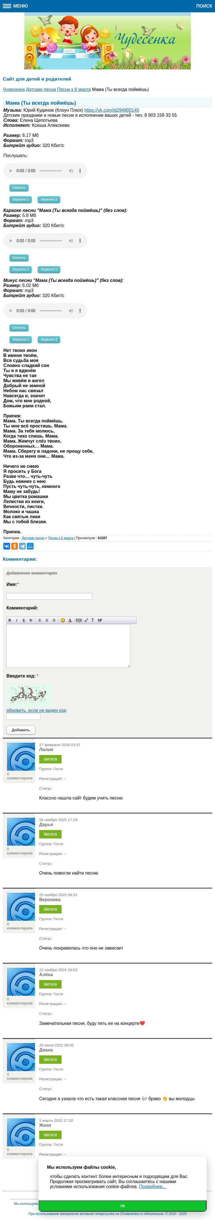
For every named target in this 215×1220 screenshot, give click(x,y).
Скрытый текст (79, 620)
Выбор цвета (70, 620)
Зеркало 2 (49, 199)
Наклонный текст (17, 620)
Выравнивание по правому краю (54, 620)
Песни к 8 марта (60, 538)
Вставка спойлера (100, 620)
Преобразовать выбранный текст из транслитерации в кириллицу (93, 620)
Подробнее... (152, 1186)
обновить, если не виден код (36, 710)
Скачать (19, 188)
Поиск (204, 6)
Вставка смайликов (63, 620)
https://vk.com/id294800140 (111, 110)
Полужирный (10, 620)
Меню (15, 6)
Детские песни (33, 538)
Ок (122, 1206)
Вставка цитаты (86, 620)
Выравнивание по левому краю (40, 620)
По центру (47, 620)
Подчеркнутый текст (24, 620)
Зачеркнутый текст (31, 620)
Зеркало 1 (20, 199)
